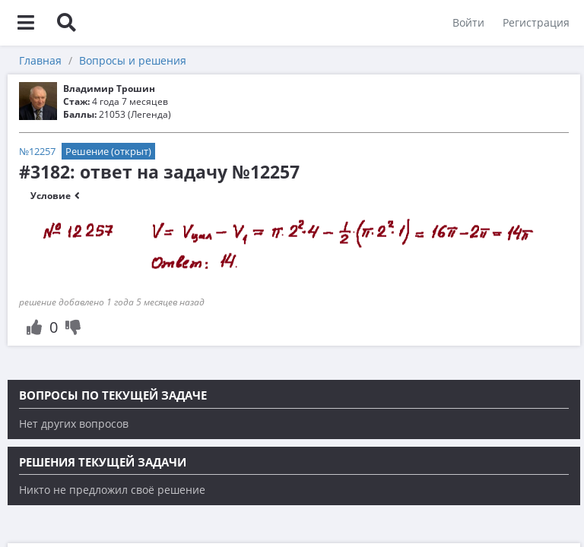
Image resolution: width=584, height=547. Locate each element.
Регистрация (535, 22)
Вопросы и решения (132, 60)
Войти (468, 22)
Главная (40, 60)
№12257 (37, 151)
